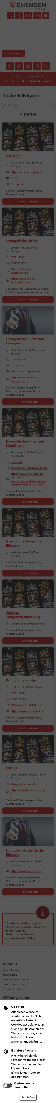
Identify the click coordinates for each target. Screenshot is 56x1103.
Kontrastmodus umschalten (24, 1085)
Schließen (28, 1097)
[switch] (7, 1085)
